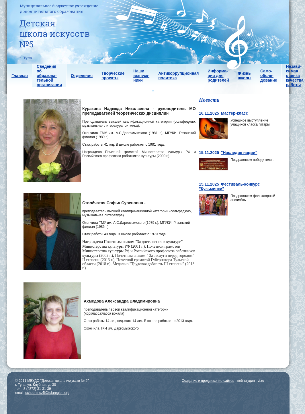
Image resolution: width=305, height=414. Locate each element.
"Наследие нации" (239, 152)
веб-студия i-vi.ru (250, 381)
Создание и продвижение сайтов (208, 381)
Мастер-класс (234, 113)
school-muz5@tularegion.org (47, 393)
